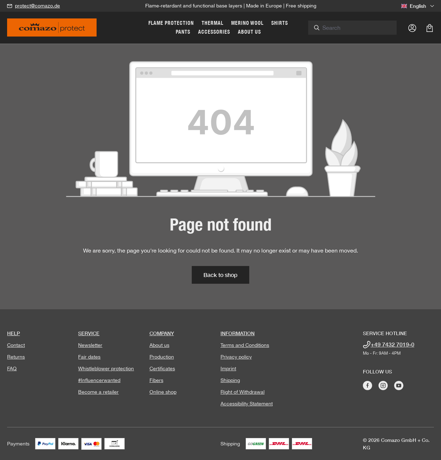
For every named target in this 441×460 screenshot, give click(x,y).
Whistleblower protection (106, 368)
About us (159, 345)
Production (161, 357)
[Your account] (412, 27)
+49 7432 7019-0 (392, 344)
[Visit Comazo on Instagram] (383, 385)
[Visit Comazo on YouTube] (398, 385)
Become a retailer (98, 392)
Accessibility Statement (246, 403)
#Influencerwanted (99, 380)
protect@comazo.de (37, 6)
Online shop (162, 392)
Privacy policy (236, 357)
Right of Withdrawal (242, 392)
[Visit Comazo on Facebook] (367, 385)
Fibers (156, 380)
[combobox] (361, 28)
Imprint (228, 368)
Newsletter (90, 345)
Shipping (230, 380)
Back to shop (220, 274)
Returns (16, 357)
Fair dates (89, 357)
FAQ (12, 368)
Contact (16, 345)
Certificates (162, 368)
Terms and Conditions (244, 345)
